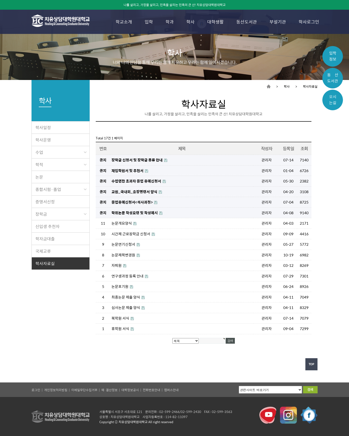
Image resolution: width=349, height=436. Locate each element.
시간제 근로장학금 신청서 (131, 234)
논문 (39, 177)
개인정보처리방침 (55, 389)
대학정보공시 (130, 389)
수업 (61, 152)
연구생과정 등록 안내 (127, 276)
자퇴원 (116, 265)
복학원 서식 (120, 318)
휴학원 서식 (120, 328)
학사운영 (43, 140)
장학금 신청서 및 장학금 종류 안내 (137, 160)
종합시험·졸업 (61, 189)
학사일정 (43, 127)
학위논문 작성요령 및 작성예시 (135, 212)
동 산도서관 (332, 78)
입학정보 (332, 56)
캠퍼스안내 (171, 389)
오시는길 (332, 100)
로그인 (36, 389)
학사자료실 (45, 263)
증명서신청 (45, 201)
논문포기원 (120, 286)
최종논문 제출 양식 (126, 297)
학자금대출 (45, 239)
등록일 (288, 148)
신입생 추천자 (47, 226)
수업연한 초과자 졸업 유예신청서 (136, 181)
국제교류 (43, 251)
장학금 (61, 214)
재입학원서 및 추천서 (127, 170)
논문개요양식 (122, 223)
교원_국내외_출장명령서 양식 (134, 191)
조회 (304, 148)
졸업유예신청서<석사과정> (132, 202)
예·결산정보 (109, 389)
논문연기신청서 (123, 244)
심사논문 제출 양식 (126, 307)
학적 (61, 164)
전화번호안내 (151, 389)
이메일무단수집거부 (84, 389)
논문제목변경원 (123, 255)
